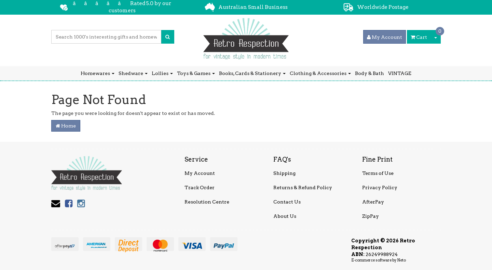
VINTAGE (399, 73)
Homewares (97, 73)
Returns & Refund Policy (302, 187)
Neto (401, 260)
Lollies (162, 73)
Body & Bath (369, 73)
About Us (284, 216)
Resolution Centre (206, 202)
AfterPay (373, 202)
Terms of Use (378, 173)
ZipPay (370, 216)
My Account (199, 173)
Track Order (199, 187)
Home (66, 126)
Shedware (133, 73)
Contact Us (287, 202)
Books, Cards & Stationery (252, 73)
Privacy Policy (379, 187)
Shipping (284, 173)
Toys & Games (196, 73)
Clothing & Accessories (320, 73)
